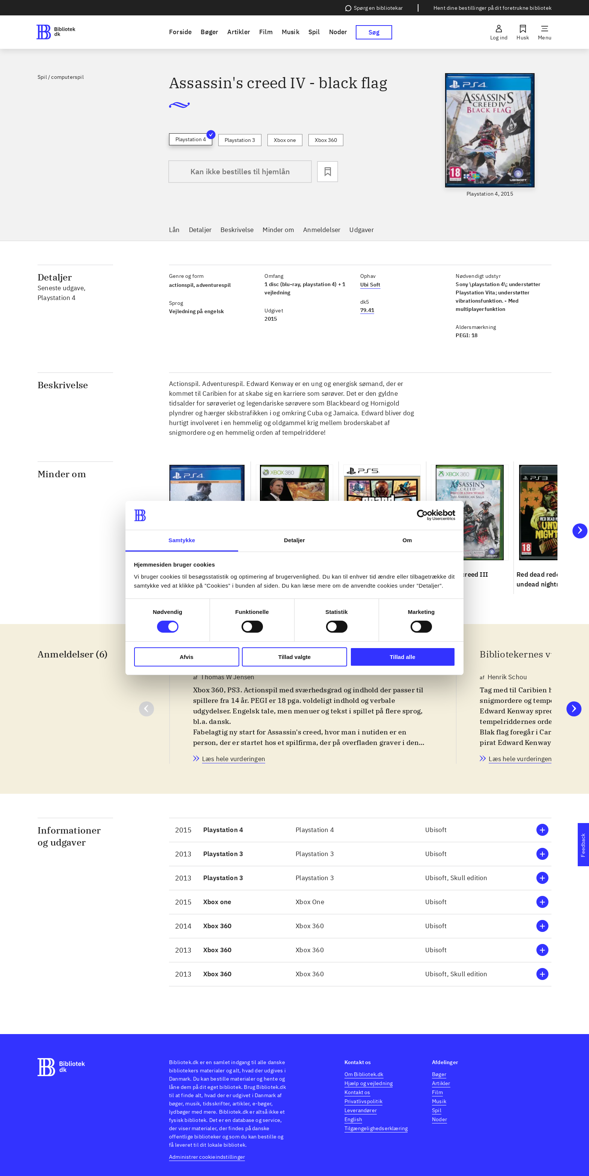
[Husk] (523, 32)
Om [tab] (407, 540)
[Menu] (544, 32)
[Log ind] (498, 32)
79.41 (367, 310)
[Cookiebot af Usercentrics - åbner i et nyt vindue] (422, 515)
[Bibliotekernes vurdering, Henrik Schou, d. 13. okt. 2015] (520, 758)
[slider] (489, 135)
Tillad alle (402, 657)
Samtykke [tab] (182, 540)
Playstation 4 (193, 138)
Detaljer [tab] (294, 540)
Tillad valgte (294, 657)
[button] (360, 830)
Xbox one (285, 140)
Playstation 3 (240, 140)
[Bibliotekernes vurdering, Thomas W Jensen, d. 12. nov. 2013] (233, 758)
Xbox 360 (326, 140)
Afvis (186, 657)
